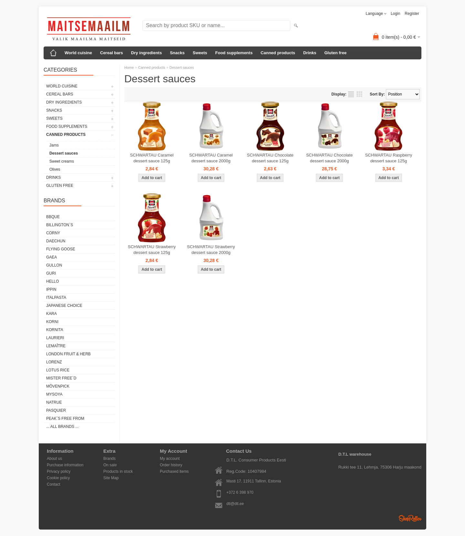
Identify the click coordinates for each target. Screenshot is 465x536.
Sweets (200, 52)
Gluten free (335, 52)
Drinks (309, 52)
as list (351, 94)
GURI (51, 273)
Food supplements (234, 52)
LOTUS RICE (57, 370)
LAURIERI (55, 338)
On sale (110, 465)
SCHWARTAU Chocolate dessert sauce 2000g (329, 158)
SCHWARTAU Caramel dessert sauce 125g (152, 158)
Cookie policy (58, 478)
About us (54, 458)
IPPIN (51, 289)
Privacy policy (58, 471)
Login (395, 13)
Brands (109, 458)
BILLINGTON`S (59, 225)
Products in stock (118, 471)
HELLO (52, 281)
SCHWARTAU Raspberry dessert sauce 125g (388, 158)
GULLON (54, 265)
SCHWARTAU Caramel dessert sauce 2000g (211, 158)
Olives (54, 169)
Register (412, 13)
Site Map (111, 478)
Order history (171, 465)
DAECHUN (55, 241)
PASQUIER (56, 410)
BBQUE (53, 217)
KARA (51, 313)
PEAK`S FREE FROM (65, 418)
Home (129, 67)
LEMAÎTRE (56, 346)
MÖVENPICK (57, 386)
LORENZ (54, 362)
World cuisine (78, 52)
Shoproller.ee (410, 518)
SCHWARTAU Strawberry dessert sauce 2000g (211, 249)
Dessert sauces (63, 153)
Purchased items (174, 471)
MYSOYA (54, 394)
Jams (54, 145)
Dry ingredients (146, 52)
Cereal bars (111, 52)
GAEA (51, 257)
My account (170, 458)
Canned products (278, 52)
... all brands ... (62, 426)
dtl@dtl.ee (235, 503)
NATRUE (54, 402)
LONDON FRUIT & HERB (68, 354)
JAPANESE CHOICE (64, 305)
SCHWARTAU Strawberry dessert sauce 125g (152, 249)
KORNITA (54, 330)
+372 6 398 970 (239, 492)
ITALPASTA (56, 297)
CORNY (53, 233)
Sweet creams (61, 161)
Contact (53, 484)
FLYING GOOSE (60, 249)
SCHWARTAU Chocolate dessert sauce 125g (270, 158)
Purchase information (65, 465)
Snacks (177, 52)
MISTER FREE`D (61, 378)
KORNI (52, 321)
